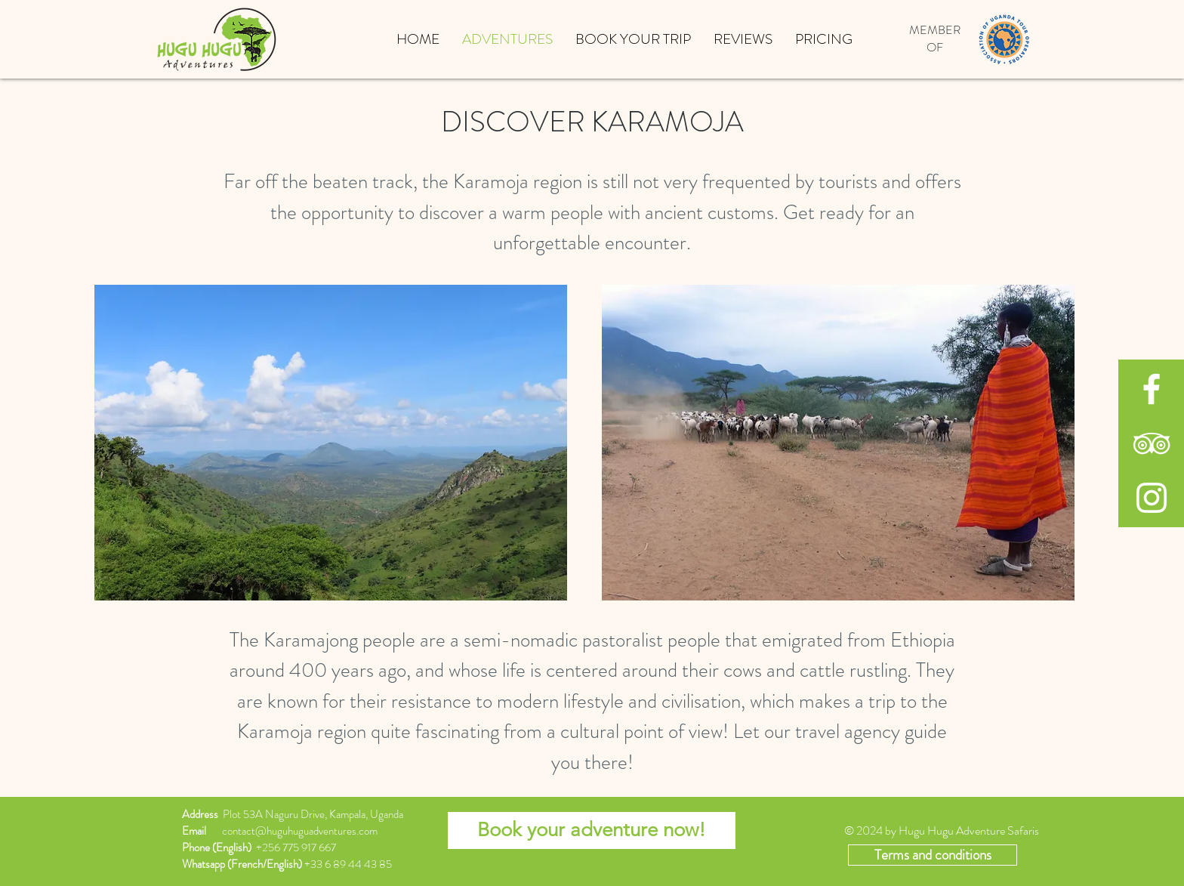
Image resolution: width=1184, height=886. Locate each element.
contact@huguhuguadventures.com (300, 831)
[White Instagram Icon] (1151, 497)
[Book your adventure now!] (591, 830)
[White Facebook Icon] (1151, 389)
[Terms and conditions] (932, 855)
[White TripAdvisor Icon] (1151, 443)
